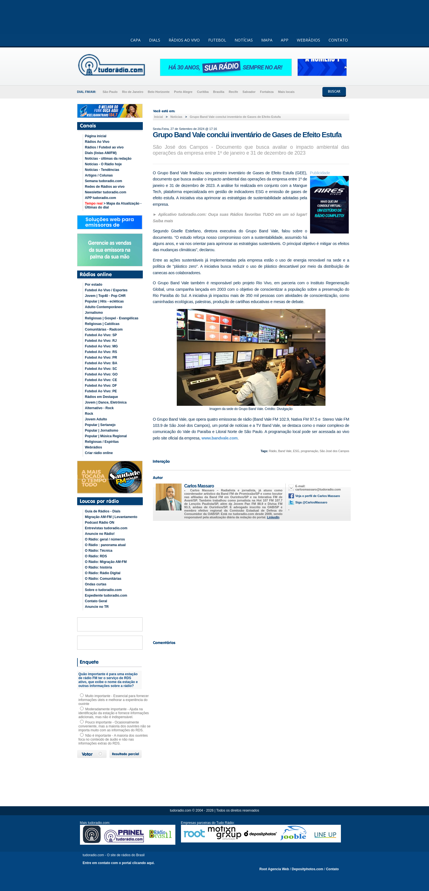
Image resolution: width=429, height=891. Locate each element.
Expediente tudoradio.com (106, 595)
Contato (332, 869)
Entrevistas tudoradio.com (106, 528)
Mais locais (286, 91)
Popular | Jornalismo (101, 430)
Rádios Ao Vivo (97, 142)
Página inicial (96, 136)
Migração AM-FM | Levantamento (111, 517)
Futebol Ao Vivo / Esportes (106, 290)
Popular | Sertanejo (100, 425)
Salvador (248, 91)
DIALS (154, 40)
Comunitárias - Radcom (104, 329)
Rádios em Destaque (101, 397)
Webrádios (93, 447)
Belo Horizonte (159, 91)
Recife (233, 91)
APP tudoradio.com (100, 198)
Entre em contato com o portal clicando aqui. (119, 863)
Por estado (93, 285)
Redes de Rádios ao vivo (105, 187)
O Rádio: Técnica (99, 551)
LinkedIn (273, 517)
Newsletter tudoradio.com (105, 192)
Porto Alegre (183, 91)
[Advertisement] (251, 579)
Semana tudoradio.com (103, 181)
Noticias (176, 116)
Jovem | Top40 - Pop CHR (105, 296)
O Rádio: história (98, 567)
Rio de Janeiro (132, 91)
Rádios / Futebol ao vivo (104, 147)
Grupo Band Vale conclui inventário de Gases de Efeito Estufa (235, 116)
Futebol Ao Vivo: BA (101, 363)
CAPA (135, 40)
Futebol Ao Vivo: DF (101, 386)
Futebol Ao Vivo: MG (101, 346)
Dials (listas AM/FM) (101, 153)
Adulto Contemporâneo (103, 307)
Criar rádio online (99, 453)
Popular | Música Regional (106, 436)
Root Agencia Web (274, 869)
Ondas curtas (96, 584)
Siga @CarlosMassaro (311, 502)
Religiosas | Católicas (102, 324)
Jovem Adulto (96, 419)
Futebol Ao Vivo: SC (101, 369)
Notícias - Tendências (102, 170)
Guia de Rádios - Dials (103, 511)
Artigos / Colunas (99, 175)
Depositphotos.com (307, 869)
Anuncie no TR (97, 607)
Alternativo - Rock (99, 408)
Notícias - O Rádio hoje (103, 164)
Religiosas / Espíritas (102, 442)
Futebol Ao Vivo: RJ (101, 341)
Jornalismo (94, 313)
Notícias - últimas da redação (108, 159)
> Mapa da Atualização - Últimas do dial (113, 205)
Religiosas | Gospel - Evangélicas (112, 318)
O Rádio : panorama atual (105, 545)
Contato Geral (96, 601)
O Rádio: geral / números (105, 539)
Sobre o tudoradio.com (103, 590)
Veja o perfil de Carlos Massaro (317, 496)
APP (284, 40)
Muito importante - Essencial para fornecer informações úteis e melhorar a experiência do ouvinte (114, 700)
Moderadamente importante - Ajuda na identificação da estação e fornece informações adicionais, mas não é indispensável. (114, 713)
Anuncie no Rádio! (100, 534)
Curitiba (203, 91)
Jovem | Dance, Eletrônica (106, 402)
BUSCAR (334, 91)
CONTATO (338, 40)
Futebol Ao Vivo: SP (101, 335)
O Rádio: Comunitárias (103, 579)
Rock (89, 414)
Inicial (158, 116)
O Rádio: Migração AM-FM (106, 562)
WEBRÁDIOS (308, 40)
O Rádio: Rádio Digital (103, 573)
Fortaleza (267, 91)
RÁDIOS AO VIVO (184, 40)
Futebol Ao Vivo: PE (101, 391)
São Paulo (110, 91)
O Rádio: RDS (96, 556)
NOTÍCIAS (244, 40)
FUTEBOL (217, 40)
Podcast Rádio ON (99, 522)
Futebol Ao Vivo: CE (101, 380)
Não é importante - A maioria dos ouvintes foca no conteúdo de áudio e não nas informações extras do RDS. (113, 739)
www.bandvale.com (219, 438)
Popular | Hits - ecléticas (104, 301)
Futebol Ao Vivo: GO (101, 374)
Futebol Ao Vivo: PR (101, 357)
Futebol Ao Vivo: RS (101, 352)
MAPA (266, 40)
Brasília (218, 91)
